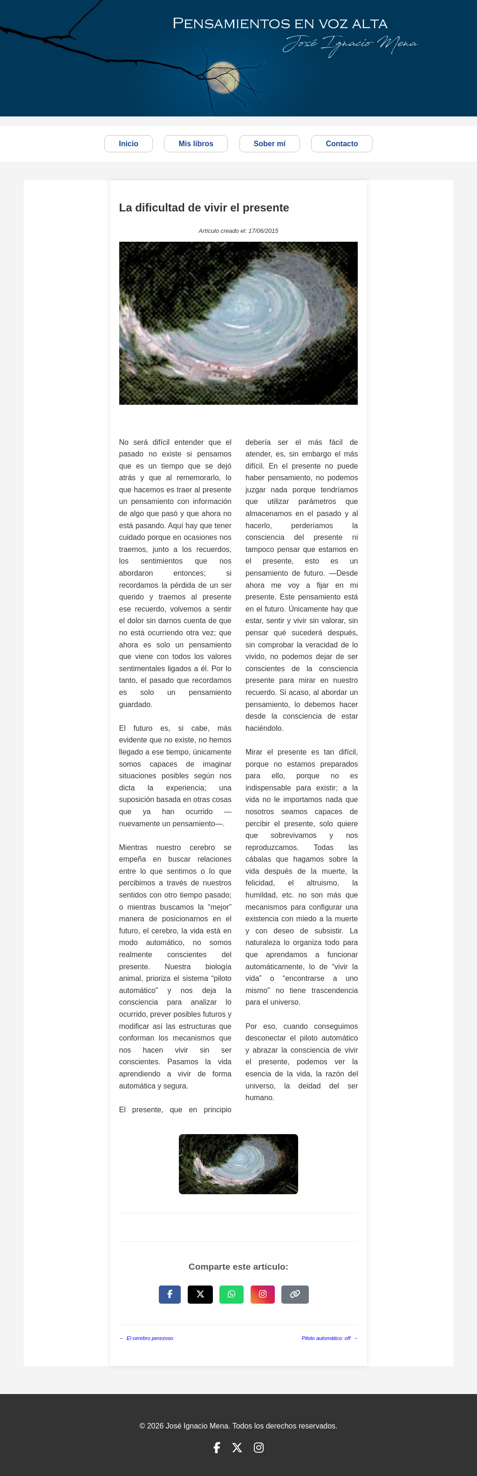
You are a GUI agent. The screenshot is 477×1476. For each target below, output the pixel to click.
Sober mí (270, 144)
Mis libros (195, 144)
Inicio (128, 144)
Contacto (342, 144)
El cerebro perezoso (146, 1338)
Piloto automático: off (330, 1338)
